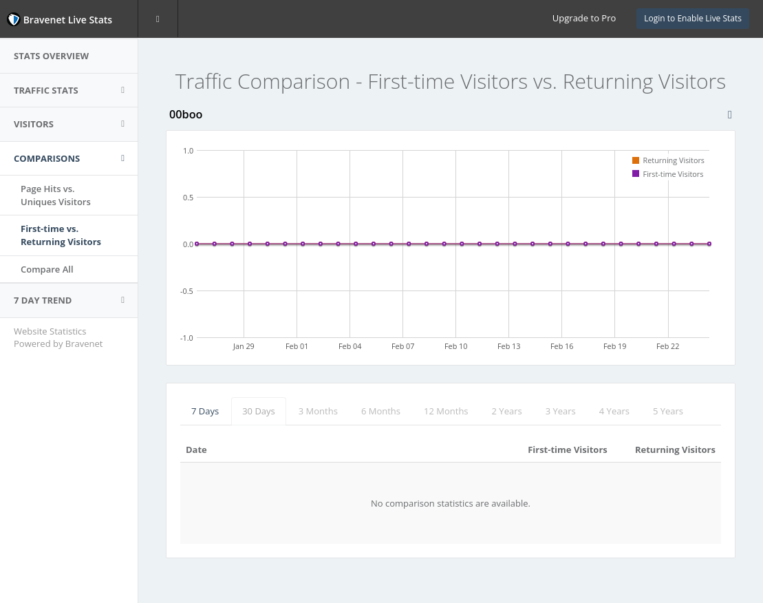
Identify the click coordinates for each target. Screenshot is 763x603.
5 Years (668, 411)
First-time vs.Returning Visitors (61, 235)
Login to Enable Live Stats (693, 18)
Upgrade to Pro (584, 18)
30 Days (258, 411)
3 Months (318, 411)
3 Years (561, 411)
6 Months (380, 411)
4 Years (614, 411)
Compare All (47, 269)
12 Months (446, 411)
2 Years (507, 411)
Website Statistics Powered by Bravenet (58, 337)
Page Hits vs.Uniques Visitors (56, 195)
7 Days (205, 411)
